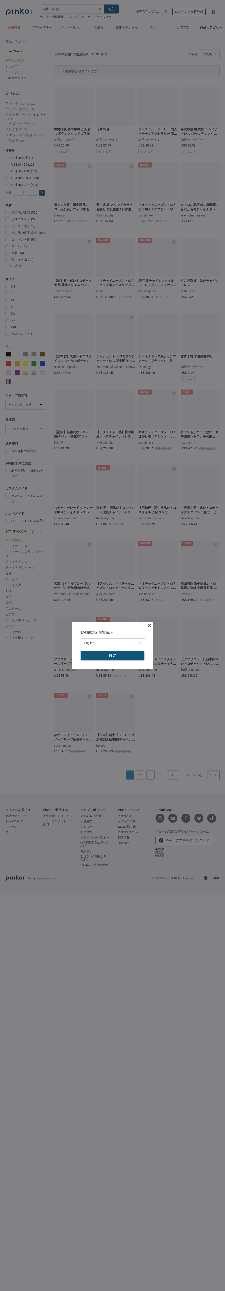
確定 (112, 656)
